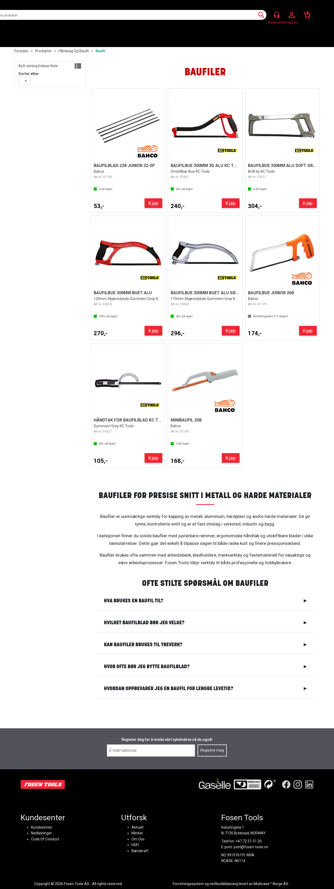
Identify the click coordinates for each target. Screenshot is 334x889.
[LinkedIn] (309, 784)
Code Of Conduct (45, 839)
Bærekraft (140, 850)
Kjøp (153, 203)
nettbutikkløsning (224, 884)
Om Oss (138, 839)
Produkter (43, 51)
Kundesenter (41, 827)
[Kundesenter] (277, 15)
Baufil (100, 51)
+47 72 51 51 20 (249, 841)
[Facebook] (286, 784)
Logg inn (292, 15)
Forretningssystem (188, 884)
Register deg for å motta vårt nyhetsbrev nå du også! (167, 739)
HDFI (135, 845)
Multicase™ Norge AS (271, 884)
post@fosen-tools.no (251, 847)
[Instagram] (298, 784)
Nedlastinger (41, 833)
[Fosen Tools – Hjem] (43, 784)
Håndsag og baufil (73, 51)
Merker (137, 833)
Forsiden (21, 51)
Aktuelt (138, 827)
